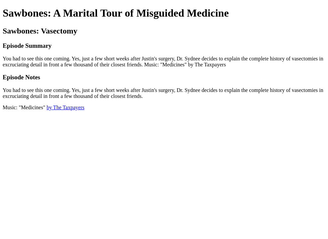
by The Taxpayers (65, 107)
